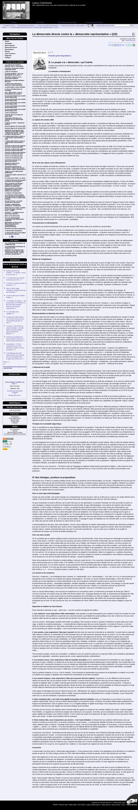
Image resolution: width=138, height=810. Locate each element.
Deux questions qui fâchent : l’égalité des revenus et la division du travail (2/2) (14, 185)
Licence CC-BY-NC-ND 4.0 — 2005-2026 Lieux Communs (112, 803)
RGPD (55, 805)
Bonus (5, 362)
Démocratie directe (11, 47)
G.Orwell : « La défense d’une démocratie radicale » (14, 213)
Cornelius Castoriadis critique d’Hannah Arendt (14, 69)
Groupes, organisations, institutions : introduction (13, 205)
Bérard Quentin (10, 45)
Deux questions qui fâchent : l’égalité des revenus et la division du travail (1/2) (14, 190)
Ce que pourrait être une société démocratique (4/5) (15, 100)
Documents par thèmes (94, 22)
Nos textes (40, 22)
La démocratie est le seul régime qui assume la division (15, 233)
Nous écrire (116, 805)
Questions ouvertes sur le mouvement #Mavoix (13, 77)
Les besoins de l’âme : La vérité (15, 178)
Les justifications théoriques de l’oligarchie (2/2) (15, 247)
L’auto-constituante (11, 112)
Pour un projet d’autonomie (48, 26)
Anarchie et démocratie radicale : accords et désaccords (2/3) (15, 150)
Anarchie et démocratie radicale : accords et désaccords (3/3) (15, 146)
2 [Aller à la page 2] (15, 236)
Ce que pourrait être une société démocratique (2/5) (15, 106)
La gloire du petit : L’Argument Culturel (14, 123)
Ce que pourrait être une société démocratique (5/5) (15, 96)
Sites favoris (106, 805)
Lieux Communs (42, 2)
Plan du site (63, 805)
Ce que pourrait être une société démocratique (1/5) (15, 110)
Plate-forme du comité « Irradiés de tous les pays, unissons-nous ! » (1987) (15, 209)
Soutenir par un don (131, 800)
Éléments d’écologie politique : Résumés (15, 81)
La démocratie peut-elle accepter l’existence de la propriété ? (15, 181)
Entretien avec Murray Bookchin (15, 228)
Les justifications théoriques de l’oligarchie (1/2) (15, 244)
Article (7, 41)
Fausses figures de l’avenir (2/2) (15, 126)
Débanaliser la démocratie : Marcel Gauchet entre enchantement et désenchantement (13, 224)
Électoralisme (9, 49)
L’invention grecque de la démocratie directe (13, 160)
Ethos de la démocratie (12, 216)
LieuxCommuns (130, 40)
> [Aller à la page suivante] (19, 236)
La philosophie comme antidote (15, 87)
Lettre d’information (93, 805)
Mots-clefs (73, 805)
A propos (13, 22)
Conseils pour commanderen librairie (15, 391)
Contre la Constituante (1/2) (14, 158)
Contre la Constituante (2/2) (14, 156)
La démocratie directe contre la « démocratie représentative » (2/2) (34, 27)
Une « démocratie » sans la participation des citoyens (13, 93)
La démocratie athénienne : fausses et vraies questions (14, 84)
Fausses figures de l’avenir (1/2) (15, 128)
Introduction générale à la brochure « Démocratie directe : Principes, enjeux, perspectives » (15, 168)
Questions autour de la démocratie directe (12, 164)
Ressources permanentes (67, 22)
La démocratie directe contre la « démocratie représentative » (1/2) (15, 142)
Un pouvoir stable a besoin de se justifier (15, 175)
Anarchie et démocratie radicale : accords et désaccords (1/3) (15, 153)
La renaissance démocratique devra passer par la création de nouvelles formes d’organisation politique (15, 197)
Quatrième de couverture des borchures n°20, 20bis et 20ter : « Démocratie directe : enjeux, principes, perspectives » (15, 132)
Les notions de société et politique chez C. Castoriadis (14, 65)
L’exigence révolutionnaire (13, 193)
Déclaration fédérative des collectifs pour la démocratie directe (14, 120)
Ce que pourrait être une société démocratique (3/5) (15, 103)
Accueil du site (8, 26)
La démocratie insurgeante (13, 230)
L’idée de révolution (11, 71)
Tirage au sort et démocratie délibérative (14, 172)
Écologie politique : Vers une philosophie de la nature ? (14, 74)
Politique (8, 57)
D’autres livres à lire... (14, 395)
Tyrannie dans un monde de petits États (14, 115)
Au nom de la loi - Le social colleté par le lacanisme (13, 201)
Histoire (7, 51)
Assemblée (8, 43)
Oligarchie (8, 55)
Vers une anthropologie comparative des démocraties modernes (14, 219)
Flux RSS (81, 805)
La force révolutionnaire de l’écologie (13, 90)
